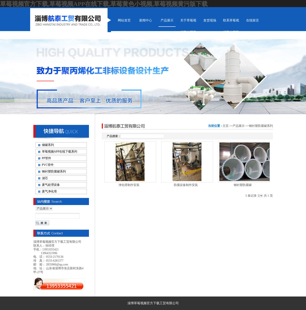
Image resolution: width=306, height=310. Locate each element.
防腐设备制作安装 (186, 185)
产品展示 (239, 125)
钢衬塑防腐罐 (243, 185)
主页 (226, 125)
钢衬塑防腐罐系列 (261, 125)
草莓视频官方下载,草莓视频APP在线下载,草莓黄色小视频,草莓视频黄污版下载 (104, 4)
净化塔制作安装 (128, 185)
